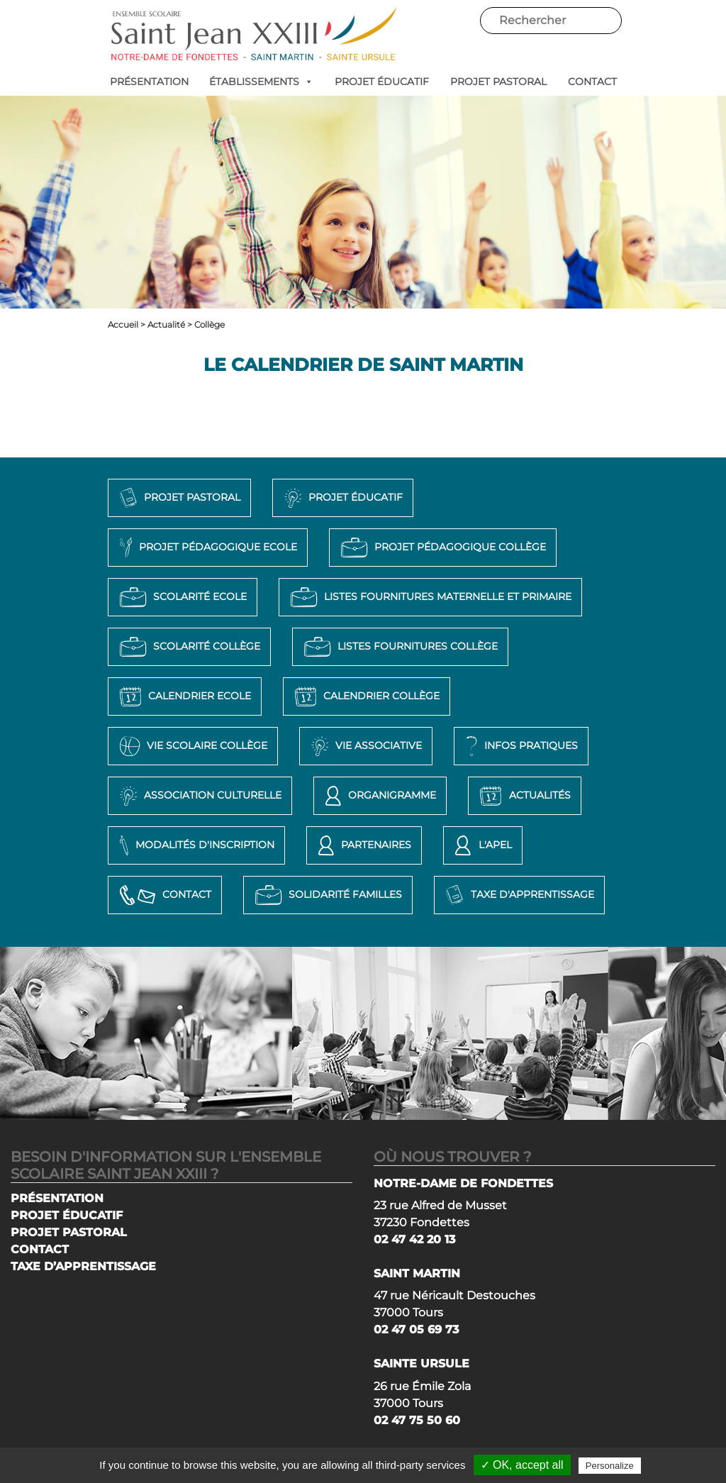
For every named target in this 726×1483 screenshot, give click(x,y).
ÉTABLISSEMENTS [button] (261, 81)
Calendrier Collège (365, 696)
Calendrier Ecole (183, 696)
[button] (306, 81)
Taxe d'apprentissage (517, 895)
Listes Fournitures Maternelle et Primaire (428, 597)
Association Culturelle (198, 796)
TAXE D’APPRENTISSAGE (83, 1266)
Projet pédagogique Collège (441, 547)
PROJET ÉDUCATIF (382, 81)
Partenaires (362, 845)
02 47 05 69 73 (416, 1329)
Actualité (166, 324)
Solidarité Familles (326, 895)
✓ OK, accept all (522, 1465)
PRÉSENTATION (149, 81)
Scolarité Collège (188, 647)
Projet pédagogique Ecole (206, 547)
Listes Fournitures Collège (399, 647)
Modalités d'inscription (195, 845)
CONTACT (592, 81)
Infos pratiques (519, 746)
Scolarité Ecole (181, 597)
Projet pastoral (178, 498)
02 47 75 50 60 (417, 1420)
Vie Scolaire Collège (191, 746)
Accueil (123, 324)
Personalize (610, 1465)
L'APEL (481, 845)
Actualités (523, 796)
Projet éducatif (341, 498)
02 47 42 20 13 (414, 1239)
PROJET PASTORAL (498, 81)
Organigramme (378, 796)
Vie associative (364, 746)
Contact (163, 895)
